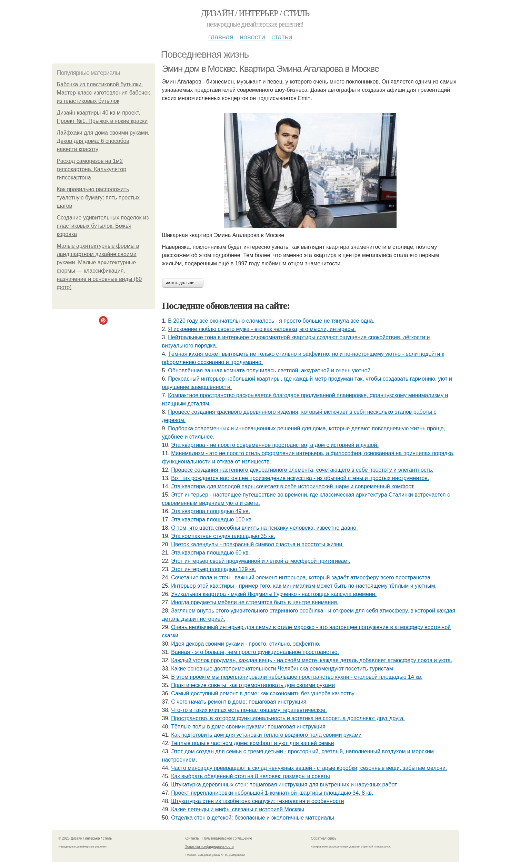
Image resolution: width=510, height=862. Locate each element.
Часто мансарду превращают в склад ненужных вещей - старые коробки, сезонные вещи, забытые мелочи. (309, 768)
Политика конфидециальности (209, 847)
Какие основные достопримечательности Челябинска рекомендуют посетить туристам (282, 669)
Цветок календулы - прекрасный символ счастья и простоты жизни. (257, 544)
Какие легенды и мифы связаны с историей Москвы (237, 809)
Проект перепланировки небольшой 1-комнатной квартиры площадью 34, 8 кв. (272, 793)
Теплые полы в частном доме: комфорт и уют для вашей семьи (252, 743)
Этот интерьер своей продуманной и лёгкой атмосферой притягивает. (260, 561)
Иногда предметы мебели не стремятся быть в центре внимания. (254, 602)
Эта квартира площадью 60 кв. (210, 553)
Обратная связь (324, 838)
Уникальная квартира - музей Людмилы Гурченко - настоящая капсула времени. (274, 594)
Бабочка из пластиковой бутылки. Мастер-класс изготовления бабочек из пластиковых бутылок (103, 92)
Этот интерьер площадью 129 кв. (213, 569)
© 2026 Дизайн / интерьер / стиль (85, 838)
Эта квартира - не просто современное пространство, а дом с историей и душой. (275, 445)
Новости (252, 37)
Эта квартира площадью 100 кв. (212, 519)
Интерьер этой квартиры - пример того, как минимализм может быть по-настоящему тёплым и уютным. (304, 586)
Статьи (281, 37)
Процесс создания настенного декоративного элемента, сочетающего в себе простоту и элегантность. (302, 470)
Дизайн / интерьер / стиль (255, 13)
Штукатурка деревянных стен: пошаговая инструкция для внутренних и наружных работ (284, 784)
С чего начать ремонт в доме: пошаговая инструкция (238, 702)
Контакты (192, 838)
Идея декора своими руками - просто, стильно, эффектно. (245, 644)
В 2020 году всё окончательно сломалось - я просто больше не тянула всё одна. (271, 321)
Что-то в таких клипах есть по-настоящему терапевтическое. (249, 710)
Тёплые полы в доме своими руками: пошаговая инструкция (248, 726)
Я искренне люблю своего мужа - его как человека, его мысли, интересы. (262, 329)
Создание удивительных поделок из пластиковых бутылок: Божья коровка (103, 226)
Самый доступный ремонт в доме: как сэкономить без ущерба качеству (262, 693)
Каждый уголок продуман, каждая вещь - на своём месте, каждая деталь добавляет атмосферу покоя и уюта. (311, 660)
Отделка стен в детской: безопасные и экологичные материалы (252, 818)
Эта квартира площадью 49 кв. (210, 511)
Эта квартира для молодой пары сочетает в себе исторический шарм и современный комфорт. (293, 486)
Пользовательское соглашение (227, 838)
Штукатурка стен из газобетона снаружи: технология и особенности (257, 801)
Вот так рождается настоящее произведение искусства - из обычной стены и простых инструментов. (300, 478)
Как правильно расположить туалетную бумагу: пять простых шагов (98, 197)
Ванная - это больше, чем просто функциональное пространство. (255, 652)
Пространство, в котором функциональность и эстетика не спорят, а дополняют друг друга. (288, 718)
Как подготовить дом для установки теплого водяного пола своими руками (266, 735)
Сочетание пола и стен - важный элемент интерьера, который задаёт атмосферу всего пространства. (301, 577)
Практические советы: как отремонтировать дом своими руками (253, 685)
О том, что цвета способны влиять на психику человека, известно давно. (264, 528)
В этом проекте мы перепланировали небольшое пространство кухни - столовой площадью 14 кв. (296, 677)
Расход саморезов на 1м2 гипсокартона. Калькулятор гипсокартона (92, 169)
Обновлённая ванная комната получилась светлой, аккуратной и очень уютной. (270, 370)
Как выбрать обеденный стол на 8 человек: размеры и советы (250, 776)
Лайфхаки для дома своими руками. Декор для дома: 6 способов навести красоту (103, 141)
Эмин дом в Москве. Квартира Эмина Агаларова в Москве (270, 68)
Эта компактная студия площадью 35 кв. (223, 536)
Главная (220, 37)
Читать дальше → (183, 283)
